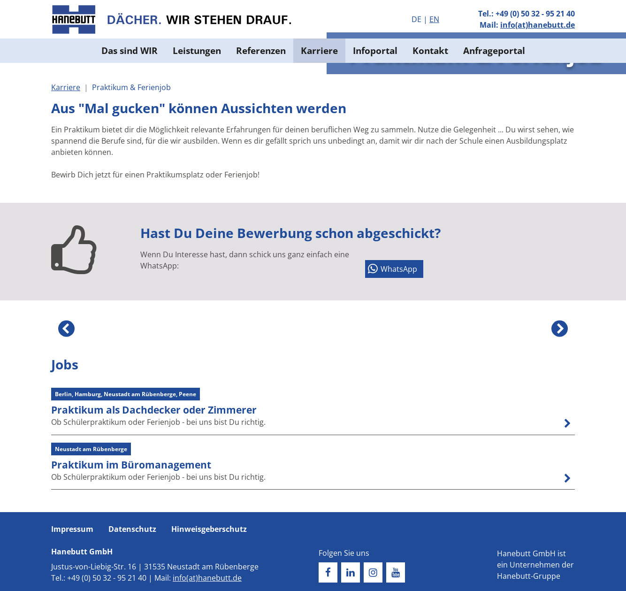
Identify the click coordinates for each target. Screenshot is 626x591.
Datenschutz (132, 529)
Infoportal (375, 50)
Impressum (72, 529)
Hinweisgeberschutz (209, 529)
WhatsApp (399, 269)
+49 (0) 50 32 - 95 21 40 (535, 13)
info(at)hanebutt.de (537, 25)
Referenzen (261, 50)
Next (559, 329)
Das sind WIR (129, 50)
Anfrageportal (494, 50)
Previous (66, 329)
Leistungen (197, 50)
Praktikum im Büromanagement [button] (131, 465)
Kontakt (430, 50)
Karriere (319, 50)
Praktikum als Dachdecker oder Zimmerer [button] (154, 410)
